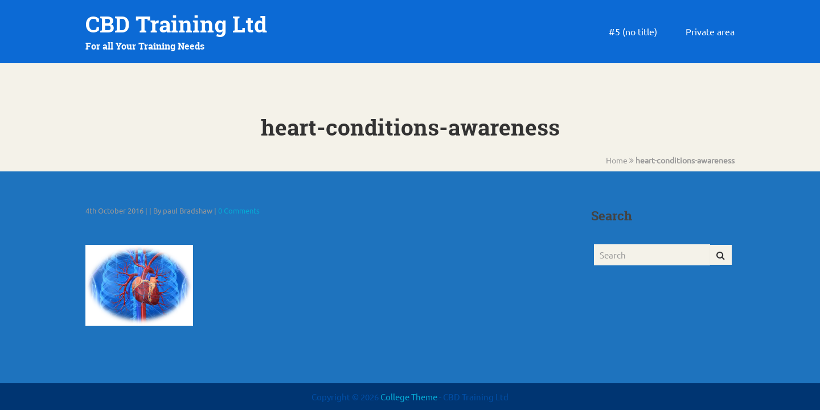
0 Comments (239, 210)
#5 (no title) (633, 31)
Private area (710, 31)
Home (617, 160)
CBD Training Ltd (176, 24)
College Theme (409, 396)
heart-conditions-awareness (685, 160)
